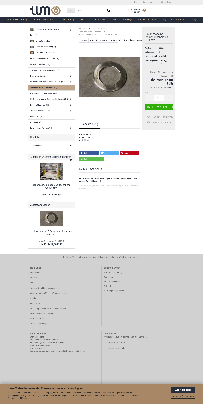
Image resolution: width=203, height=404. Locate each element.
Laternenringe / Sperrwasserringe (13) (45, 93)
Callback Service (37, 319)
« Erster (84, 40)
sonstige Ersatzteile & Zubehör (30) (44, 70)
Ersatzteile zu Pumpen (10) (41, 128)
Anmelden (83, 188)
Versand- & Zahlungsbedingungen (44, 288)
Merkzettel (167, 2)
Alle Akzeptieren (183, 390)
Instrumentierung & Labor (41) (151, 20)
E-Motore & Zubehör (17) (40, 76)
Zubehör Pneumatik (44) (40, 111)
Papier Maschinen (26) (44, 20)
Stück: (147, 92)
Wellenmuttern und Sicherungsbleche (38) (47, 82)
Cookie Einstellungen (39, 324)
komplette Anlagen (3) (121, 20)
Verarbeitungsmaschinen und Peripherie (47, 342)
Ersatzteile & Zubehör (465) (93, 20)
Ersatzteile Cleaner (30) (42, 52)
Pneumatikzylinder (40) (39, 105)
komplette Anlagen (38, 348)
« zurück (93, 40)
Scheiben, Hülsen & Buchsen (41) (43, 88)
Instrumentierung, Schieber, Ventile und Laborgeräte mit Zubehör (57, 351)
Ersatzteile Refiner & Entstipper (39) (44, 59)
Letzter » (113, 40)
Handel (33, 298)
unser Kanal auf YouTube (114, 348)
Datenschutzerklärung (17, 398)
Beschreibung (90, 124)
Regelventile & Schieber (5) (183, 20)
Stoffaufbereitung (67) (18, 20)
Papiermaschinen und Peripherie (44, 340)
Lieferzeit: (149, 52)
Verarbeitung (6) (68, 20)
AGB (32, 283)
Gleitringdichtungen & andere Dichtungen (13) (49, 99)
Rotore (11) (34, 35)
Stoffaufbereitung (37, 337)
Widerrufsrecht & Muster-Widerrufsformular (49, 293)
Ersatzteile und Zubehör (40, 345)
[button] (89, 153)
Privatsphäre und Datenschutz (43, 313)
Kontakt (33, 278)
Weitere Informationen (183, 396)
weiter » (103, 40)
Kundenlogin (149, 2)
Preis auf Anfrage (51, 194)
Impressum (35, 272)
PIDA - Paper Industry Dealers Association (48, 308)
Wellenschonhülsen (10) (40, 64)
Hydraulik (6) (35, 122)
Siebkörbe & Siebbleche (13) (44, 29)
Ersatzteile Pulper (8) (41, 41)
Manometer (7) (36, 116)
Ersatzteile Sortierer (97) (43, 47)
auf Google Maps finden (114, 291)
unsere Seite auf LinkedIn (115, 342)
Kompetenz (35, 303)
